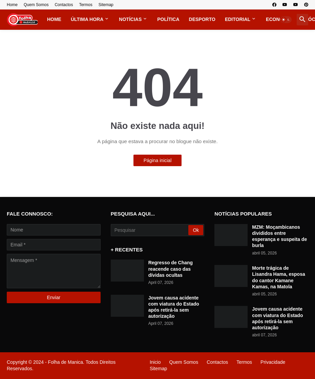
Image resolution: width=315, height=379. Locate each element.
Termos (85, 4)
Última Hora (87, 19)
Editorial (237, 19)
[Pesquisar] (150, 230)
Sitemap (106, 4)
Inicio (155, 362)
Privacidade (272, 362)
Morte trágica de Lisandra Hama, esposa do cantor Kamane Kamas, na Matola (278, 277)
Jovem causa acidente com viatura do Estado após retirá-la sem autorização (173, 307)
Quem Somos (36, 4)
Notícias (130, 19)
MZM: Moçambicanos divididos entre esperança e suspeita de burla (279, 236)
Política (168, 19)
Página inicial (158, 160)
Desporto (202, 19)
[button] (286, 19)
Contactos (64, 4)
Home (12, 4)
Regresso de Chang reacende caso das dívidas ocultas (170, 268)
